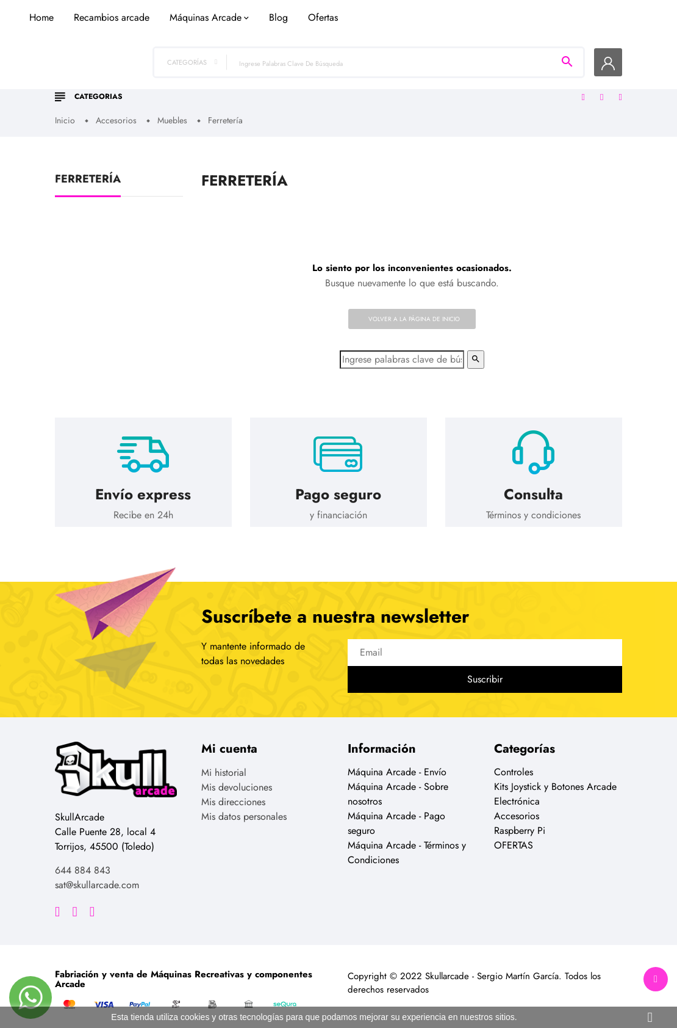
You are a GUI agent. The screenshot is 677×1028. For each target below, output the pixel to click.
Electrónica (517, 792)
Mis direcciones (233, 793)
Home (185, 75)
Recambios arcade (255, 75)
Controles (513, 763)
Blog (421, 75)
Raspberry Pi (519, 821)
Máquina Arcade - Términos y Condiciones (407, 843)
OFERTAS (513, 836)
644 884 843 (82, 860)
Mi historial (223, 763)
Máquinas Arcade (349, 75)
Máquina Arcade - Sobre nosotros (398, 784)
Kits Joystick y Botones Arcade (555, 777)
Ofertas (466, 75)
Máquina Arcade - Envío (397, 763)
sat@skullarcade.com (97, 875)
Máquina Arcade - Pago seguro (396, 814)
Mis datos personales (244, 807)
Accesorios (516, 807)
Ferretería (88, 170)
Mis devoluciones (236, 778)
